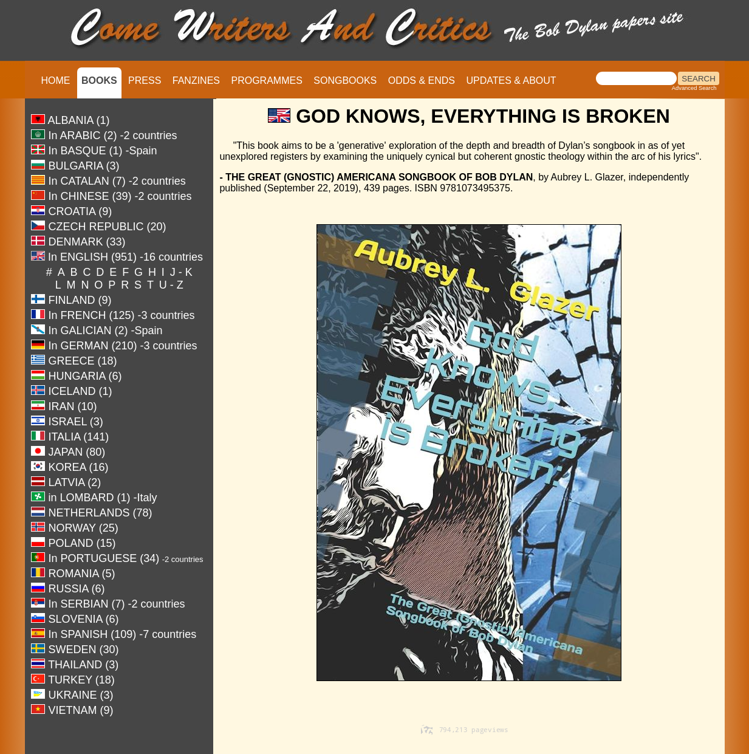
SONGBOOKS (345, 80)
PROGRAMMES (266, 80)
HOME (55, 80)
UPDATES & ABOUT (511, 80)
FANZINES (196, 80)
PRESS (144, 80)
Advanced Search (694, 88)
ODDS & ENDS (421, 80)
